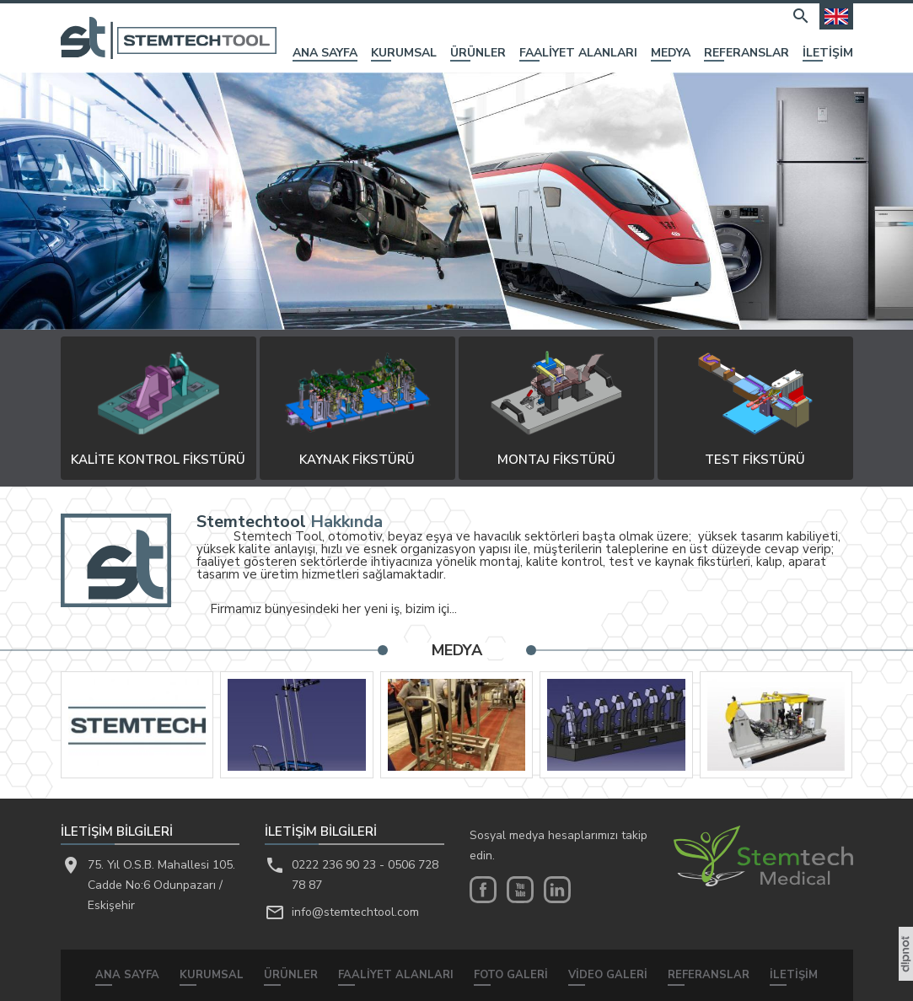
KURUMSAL (404, 54)
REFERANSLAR (746, 54)
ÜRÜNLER (478, 54)
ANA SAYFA (325, 54)
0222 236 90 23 (334, 865)
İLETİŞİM (828, 54)
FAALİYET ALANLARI (578, 54)
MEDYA (670, 54)
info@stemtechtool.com (355, 912)
